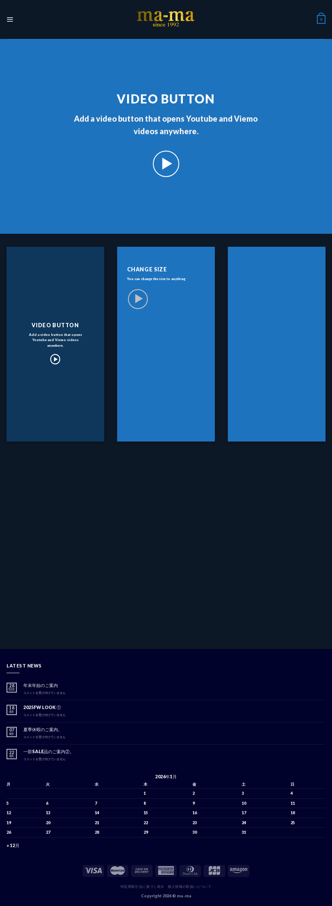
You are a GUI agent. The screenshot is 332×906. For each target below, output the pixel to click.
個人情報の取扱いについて (189, 886)
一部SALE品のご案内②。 (48, 751)
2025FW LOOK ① (42, 707)
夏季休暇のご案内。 (42, 729)
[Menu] (9, 19)
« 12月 (12, 845)
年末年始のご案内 (40, 685)
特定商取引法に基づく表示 (142, 886)
